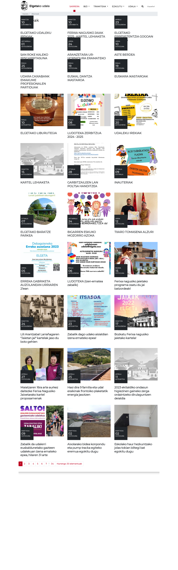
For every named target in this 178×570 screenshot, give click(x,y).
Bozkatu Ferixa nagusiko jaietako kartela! (131, 430)
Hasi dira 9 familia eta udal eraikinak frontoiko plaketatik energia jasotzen (87, 484)
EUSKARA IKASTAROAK (131, 170)
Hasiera (25, 14)
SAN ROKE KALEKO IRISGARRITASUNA (34, 119)
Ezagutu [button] (117, 6)
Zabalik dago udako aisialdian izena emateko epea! (87, 430)
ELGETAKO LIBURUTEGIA (38, 227)
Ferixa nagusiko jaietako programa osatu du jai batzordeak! (131, 378)
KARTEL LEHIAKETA (34, 276)
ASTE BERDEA (124, 117)
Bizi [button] (85, 6)
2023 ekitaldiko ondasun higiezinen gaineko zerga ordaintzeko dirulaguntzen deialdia (132, 486)
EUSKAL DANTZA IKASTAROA (79, 172)
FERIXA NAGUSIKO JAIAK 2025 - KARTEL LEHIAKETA (86, 66)
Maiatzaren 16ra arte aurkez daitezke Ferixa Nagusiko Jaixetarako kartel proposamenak (39, 486)
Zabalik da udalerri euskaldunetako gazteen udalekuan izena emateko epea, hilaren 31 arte (38, 543)
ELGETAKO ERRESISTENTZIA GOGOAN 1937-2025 (133, 67)
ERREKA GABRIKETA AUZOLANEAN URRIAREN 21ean (39, 378)
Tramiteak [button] (100, 6)
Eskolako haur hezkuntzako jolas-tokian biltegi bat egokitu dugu (133, 541)
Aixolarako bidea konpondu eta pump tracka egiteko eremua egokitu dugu (86, 541)
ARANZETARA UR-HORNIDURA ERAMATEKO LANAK (86, 120)
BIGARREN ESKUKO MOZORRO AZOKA (81, 327)
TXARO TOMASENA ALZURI (134, 326)
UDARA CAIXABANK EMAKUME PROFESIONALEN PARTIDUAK (34, 175)
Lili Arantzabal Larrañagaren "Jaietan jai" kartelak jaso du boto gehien (39, 431)
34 (52, 557)
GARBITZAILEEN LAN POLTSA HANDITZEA (82, 278)
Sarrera (74, 6)
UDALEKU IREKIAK (128, 227)
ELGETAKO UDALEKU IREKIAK (35, 66)
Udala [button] (132, 6)
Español (151, 6)
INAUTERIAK (123, 276)
